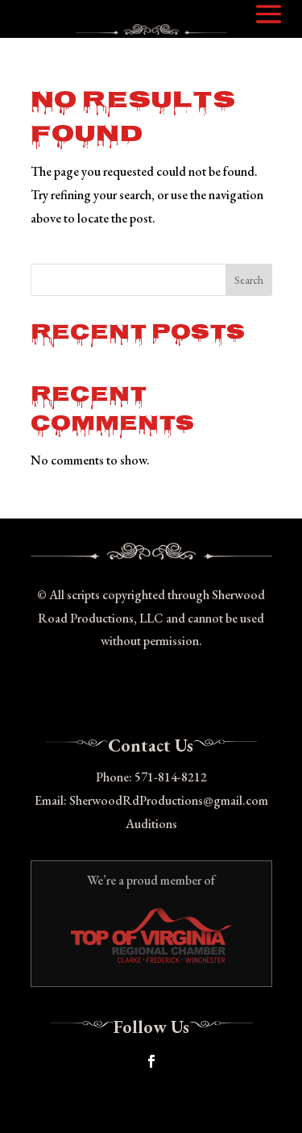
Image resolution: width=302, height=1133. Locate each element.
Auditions (151, 823)
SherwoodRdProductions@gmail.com (168, 800)
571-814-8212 (170, 777)
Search (248, 280)
